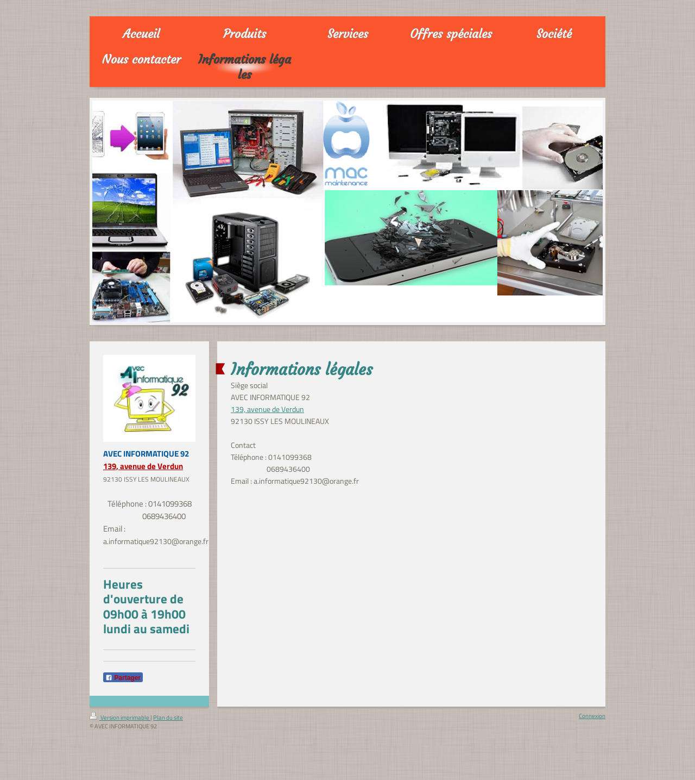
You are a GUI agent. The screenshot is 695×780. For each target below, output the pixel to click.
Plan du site (168, 717)
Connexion (592, 716)
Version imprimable (120, 717)
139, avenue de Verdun (143, 466)
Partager (123, 678)
